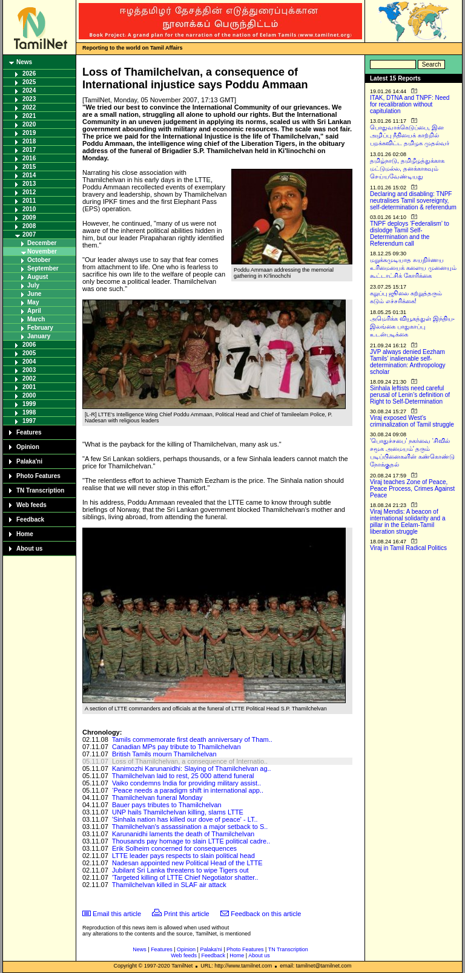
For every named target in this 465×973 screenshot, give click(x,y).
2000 (29, 395)
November (42, 251)
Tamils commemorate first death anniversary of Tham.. (192, 739)
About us (29, 548)
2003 (29, 370)
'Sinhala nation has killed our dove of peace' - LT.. (185, 819)
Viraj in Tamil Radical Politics (408, 548)
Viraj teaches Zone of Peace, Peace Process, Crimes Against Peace (412, 489)
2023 (29, 99)
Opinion (27, 447)
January (38, 336)
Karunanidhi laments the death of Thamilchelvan (183, 833)
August (37, 277)
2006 (29, 344)
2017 (29, 149)
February (40, 327)
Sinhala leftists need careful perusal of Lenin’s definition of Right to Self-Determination (410, 395)
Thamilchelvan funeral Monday (157, 797)
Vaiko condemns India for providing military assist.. (186, 783)
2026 (29, 73)
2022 (29, 107)
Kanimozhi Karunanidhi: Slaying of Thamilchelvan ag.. (191, 768)
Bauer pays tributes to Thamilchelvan (167, 804)
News (24, 62)
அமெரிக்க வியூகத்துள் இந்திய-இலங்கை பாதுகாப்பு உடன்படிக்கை (412, 326)
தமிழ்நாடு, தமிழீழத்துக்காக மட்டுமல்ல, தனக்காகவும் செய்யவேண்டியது (407, 168)
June (34, 293)
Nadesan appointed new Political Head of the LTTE (187, 863)
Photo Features (38, 476)
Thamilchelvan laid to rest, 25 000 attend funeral (183, 775)
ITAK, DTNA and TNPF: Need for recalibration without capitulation (409, 104)
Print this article (186, 913)
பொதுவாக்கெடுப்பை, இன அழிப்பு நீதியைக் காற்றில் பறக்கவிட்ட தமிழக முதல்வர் (409, 135)
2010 (29, 209)
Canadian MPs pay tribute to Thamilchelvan (176, 746)
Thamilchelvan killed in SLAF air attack (169, 884)
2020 (29, 124)
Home (24, 534)
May (33, 302)
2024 (29, 90)
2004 (29, 361)
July (33, 285)
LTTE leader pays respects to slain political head (183, 855)
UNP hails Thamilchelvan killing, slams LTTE (177, 812)
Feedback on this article (266, 913)
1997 (29, 421)
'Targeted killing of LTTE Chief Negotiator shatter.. (185, 877)
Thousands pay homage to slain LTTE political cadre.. (191, 841)
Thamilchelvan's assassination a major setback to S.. (190, 826)
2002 (29, 378)
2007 (29, 234)
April (34, 310)
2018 (29, 141)
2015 (29, 166)
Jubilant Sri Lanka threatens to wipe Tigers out (180, 870)
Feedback (30, 519)
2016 (29, 158)
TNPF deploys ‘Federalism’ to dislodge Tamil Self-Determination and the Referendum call (409, 233)
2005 (29, 353)
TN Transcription (40, 490)
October (38, 260)
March (36, 319)
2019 (29, 132)
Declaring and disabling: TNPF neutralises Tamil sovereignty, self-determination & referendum (413, 201)
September (43, 268)
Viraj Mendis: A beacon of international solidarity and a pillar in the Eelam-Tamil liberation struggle (408, 521)
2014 (29, 175)
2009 (29, 217)
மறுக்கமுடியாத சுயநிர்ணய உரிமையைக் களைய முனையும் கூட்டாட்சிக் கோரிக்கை (413, 268)
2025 (29, 82)
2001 (29, 387)
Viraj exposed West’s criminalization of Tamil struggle (412, 421)
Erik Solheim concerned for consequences (174, 848)
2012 (29, 192)
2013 (29, 183)
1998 (29, 412)
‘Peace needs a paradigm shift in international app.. (187, 790)
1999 (29, 404)
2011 (29, 200)
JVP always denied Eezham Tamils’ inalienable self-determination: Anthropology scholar (408, 362)
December (41, 243)
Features (29, 432)
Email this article (117, 913)
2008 (29, 226)
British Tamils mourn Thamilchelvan (164, 754)
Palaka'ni (29, 461)
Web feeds (31, 505)
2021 (29, 116)
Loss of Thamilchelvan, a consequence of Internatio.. (190, 761)
